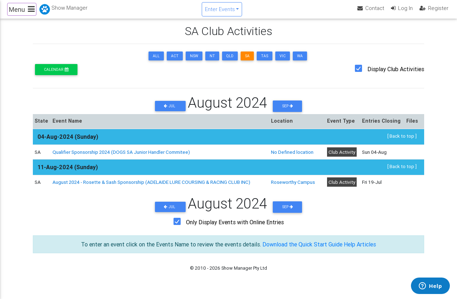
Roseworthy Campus (293, 188)
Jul (170, 112)
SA (247, 62)
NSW (194, 62)
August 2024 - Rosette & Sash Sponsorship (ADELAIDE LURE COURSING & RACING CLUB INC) (151, 188)
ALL (156, 62)
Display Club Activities (395, 75)
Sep (287, 112)
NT (212, 62)
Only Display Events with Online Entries (235, 228)
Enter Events (220, 12)
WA (300, 62)
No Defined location (292, 158)
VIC (283, 62)
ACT (175, 62)
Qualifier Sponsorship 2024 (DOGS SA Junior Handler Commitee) (121, 158)
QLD (229, 62)
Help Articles (360, 250)
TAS (264, 62)
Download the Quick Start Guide (302, 250)
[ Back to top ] (402, 142)
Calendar (56, 75)
